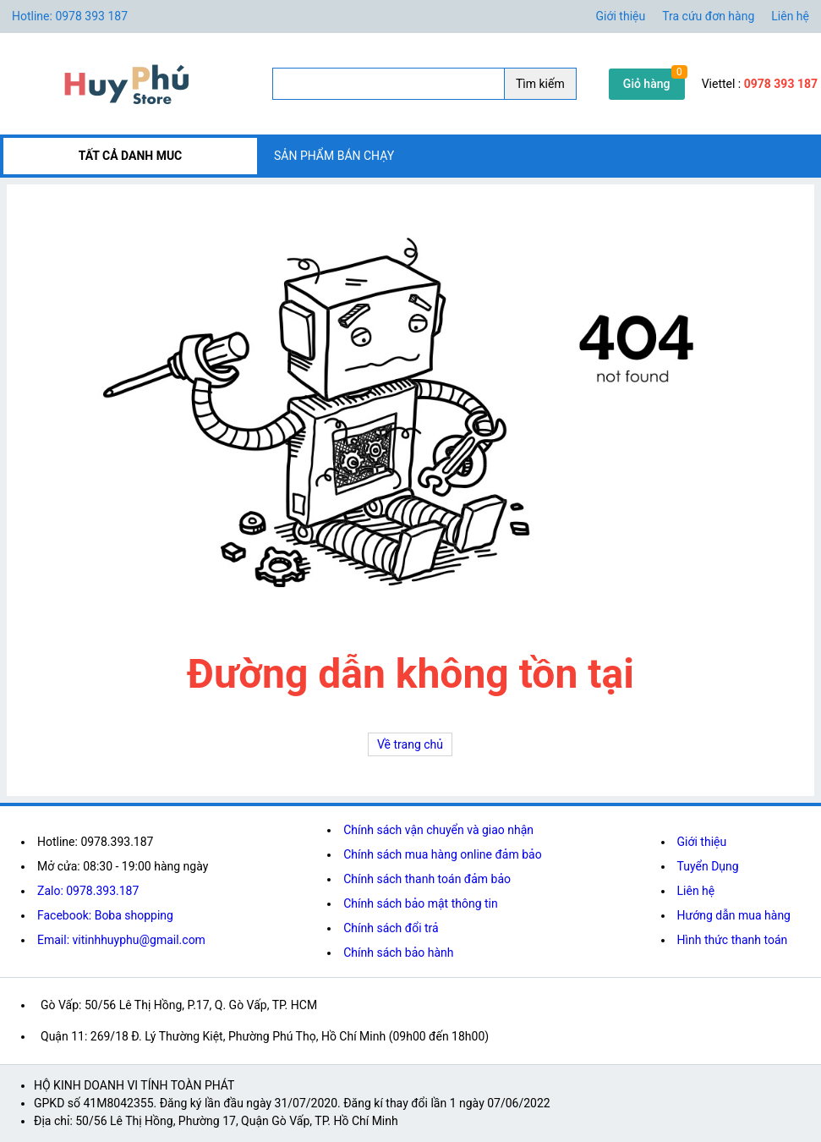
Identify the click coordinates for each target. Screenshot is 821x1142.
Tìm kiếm (540, 84)
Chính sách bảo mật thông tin (420, 903)
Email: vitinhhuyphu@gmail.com (121, 940)
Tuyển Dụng (708, 866)
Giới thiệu (621, 16)
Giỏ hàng (646, 84)
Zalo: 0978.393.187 (88, 891)
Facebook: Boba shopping (105, 915)
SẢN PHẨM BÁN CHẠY (334, 155)
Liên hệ (790, 16)
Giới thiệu (702, 841)
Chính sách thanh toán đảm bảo (427, 879)
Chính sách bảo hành (398, 952)
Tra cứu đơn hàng (708, 16)
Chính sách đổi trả (390, 928)
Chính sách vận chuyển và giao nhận (438, 830)
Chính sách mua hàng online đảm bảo (442, 854)
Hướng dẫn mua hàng (734, 915)
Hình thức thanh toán (732, 940)
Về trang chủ (410, 744)
